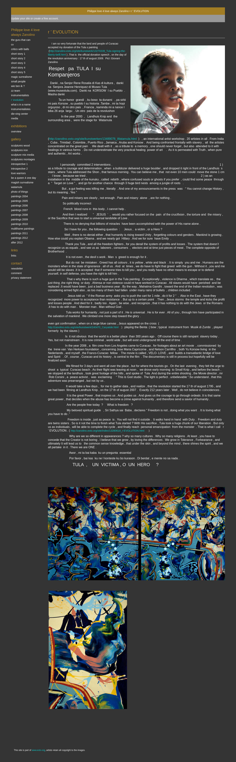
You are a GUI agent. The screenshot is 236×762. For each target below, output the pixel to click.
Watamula (16, 187)
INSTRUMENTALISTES (20, 109)
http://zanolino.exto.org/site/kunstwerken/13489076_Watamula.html (93, 138)
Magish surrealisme (22, 182)
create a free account (46, 18)
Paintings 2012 (19, 237)
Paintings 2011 (19, 233)
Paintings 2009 (19, 219)
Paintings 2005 (19, 200)
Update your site (20, 18)
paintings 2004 (19, 196)
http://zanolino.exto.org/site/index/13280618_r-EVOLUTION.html (107, 430)
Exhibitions (19, 126)
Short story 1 (18, 53)
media (14, 118)
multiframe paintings (22, 228)
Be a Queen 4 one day (23, 177)
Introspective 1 (19, 164)
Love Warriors (18, 173)
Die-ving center (19, 113)
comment (16, 273)
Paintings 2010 (19, 224)
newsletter (17, 268)
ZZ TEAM (15, 90)
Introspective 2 (19, 168)
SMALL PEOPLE (18, 81)
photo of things (19, 191)
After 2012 (17, 242)
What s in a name (21, 104)
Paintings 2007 (19, 210)
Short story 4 (18, 67)
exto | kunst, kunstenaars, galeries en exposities (21, 11)
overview (16, 131)
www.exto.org (38, 750)
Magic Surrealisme (21, 76)
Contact (16, 263)
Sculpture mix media (22, 154)
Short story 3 (18, 62)
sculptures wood (20, 145)
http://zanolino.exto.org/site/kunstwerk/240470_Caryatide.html (83, 327)
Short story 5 (18, 72)
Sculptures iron (19, 150)
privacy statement (21, 277)
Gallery (16, 139)
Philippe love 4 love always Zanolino (108, 11)
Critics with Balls (20, 49)
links (13, 255)
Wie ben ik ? (18, 86)
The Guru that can (20, 39)
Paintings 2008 (19, 214)
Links (14, 250)
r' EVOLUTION (17, 99)
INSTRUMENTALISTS (20, 95)
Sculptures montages (23, 159)
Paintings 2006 (19, 205)
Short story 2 (18, 58)
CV (12, 44)
